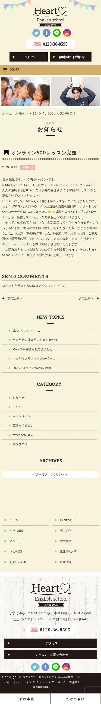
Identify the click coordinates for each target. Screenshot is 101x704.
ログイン (41, 285)
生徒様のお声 (68, 551)
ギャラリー (17, 541)
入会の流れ (17, 551)
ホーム (14, 520)
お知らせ (27, 167)
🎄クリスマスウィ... (26, 330)
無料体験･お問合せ (72, 57)
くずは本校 (25, 699)
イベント (19, 407)
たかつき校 (75, 699)
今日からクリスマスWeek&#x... (34, 358)
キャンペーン (22, 416)
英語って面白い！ (25, 425)
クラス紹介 (17, 530)
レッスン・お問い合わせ (51, 655)
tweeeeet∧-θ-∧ (23, 435)
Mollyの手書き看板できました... (34, 349)
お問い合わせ (18, 562)
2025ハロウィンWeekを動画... (33, 368)
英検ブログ (20, 444)
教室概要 (65, 541)
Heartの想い (67, 520)
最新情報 (65, 562)
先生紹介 (65, 530)
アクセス (30, 57)
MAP (88, 613)
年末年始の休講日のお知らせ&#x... (36, 340)
